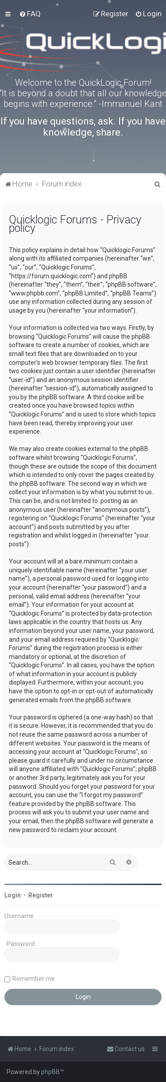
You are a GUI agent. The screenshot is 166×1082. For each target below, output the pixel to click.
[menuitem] (30, 14)
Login (12, 895)
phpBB (50, 1071)
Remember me (33, 978)
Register (40, 895)
